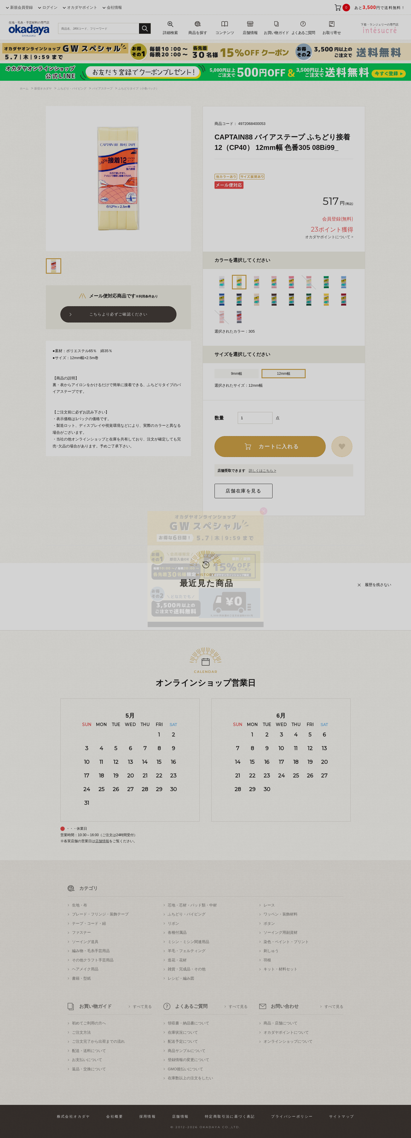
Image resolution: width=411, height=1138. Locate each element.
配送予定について (183, 1041)
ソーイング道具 (85, 942)
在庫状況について (183, 1032)
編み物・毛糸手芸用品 (91, 951)
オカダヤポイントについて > (329, 236)
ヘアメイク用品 (85, 969)
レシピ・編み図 (181, 978)
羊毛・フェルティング (187, 951)
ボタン (269, 923)
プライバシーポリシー (292, 1116)
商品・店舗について (281, 1023)
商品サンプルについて (187, 1051)
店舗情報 (102, 841)
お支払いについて (87, 1060)
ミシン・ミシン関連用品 (188, 942)
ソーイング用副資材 (281, 932)
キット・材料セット (281, 969)
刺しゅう (271, 951)
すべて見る (142, 1006)
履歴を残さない (378, 585)
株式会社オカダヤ (73, 1116)
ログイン (49, 7)
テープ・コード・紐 (89, 923)
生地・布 (79, 905)
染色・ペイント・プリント (286, 942)
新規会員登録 (21, 7)
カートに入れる (279, 446)
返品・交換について (89, 1069)
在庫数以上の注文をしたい (190, 1078)
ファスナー (81, 932)
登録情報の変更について (188, 1060)
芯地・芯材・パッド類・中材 (192, 905)
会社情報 (114, 7)
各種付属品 (177, 932)
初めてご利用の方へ (89, 1023)
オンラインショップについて (288, 1041)
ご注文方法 (81, 1032)
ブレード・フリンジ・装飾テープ (100, 914)
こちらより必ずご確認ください (118, 314)
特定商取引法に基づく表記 (230, 1116)
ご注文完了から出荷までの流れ (98, 1041)
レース (269, 905)
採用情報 (147, 1116)
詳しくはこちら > (262, 471)
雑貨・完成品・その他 (187, 969)
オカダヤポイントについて (286, 1032)
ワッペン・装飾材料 (281, 914)
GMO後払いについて (185, 1069)
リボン (173, 923)
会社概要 (114, 1116)
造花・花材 (177, 960)
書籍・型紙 (81, 978)
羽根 (267, 960)
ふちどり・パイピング (187, 914)
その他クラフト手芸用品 (92, 960)
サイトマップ (341, 1116)
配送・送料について (89, 1051)
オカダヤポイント (82, 7)
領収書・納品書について (188, 1023)
